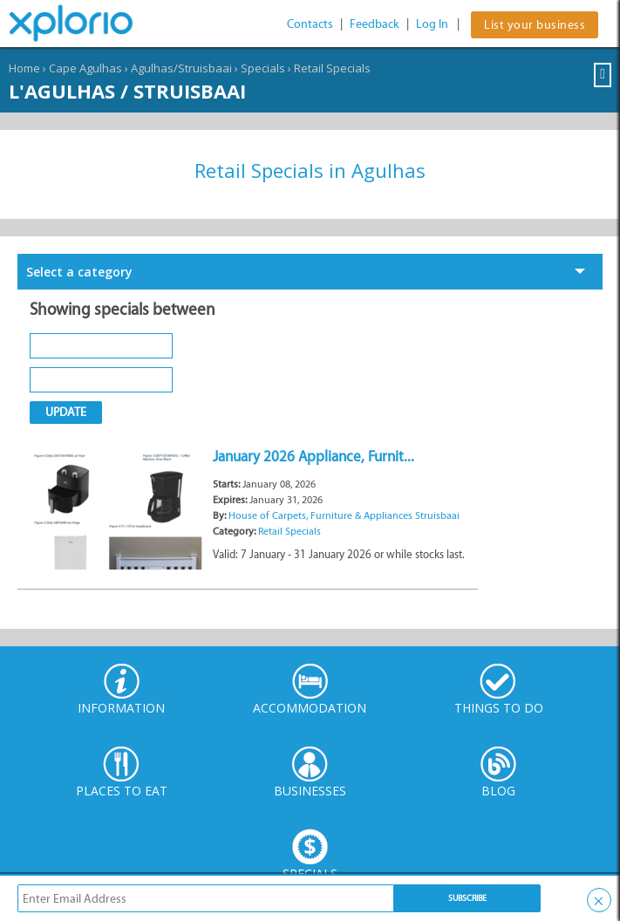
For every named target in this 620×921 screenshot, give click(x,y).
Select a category (79, 271)
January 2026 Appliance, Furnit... (313, 456)
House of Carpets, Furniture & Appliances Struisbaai (344, 515)
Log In (432, 24)
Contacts (310, 24)
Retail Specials (332, 68)
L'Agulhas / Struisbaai (127, 91)
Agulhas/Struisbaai (181, 68)
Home (24, 68)
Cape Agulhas (85, 68)
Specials (263, 68)
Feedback (374, 24)
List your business (534, 24)
